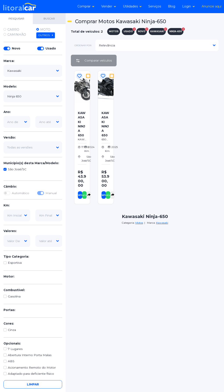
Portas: (9, 310)
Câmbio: (10, 186)
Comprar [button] (85, 6)
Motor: (9, 276)
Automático (20, 193)
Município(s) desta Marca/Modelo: (31, 163)
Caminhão (16, 35)
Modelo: (10, 86)
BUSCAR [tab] (49, 18)
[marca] (33, 71)
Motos (139, 222)
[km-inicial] (17, 215)
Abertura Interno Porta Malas (29, 355)
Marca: (9, 61)
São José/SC (17, 169)
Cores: (9, 323)
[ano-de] (17, 122)
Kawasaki (162, 222)
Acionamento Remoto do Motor (32, 367)
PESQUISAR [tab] (16, 18)
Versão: (10, 137)
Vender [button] (108, 6)
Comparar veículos (94, 60)
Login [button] (188, 6)
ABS (11, 361)
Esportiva (15, 262)
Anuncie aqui (211, 6)
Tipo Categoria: (16, 256)
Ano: (7, 112)
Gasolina (14, 296)
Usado (51, 48)
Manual (51, 193)
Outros (45, 35)
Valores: (10, 231)
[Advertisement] (172, 100)
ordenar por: (83, 45)
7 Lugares (15, 349)
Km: (7, 205)
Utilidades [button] (132, 6)
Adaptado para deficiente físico (31, 373)
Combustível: (14, 290)
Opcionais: (12, 343)
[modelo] (33, 96)
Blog (171, 6)
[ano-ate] (48, 122)
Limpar (33, 384)
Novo (16, 48)
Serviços (154, 6)
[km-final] (48, 215)
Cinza (12, 330)
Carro (13, 30)
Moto (45, 30)
